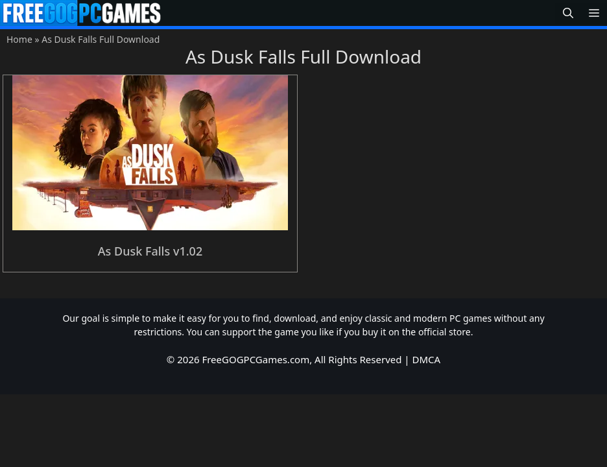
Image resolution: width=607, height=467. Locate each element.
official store (444, 332)
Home (19, 39)
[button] (568, 13)
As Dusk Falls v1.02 (150, 251)
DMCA (426, 359)
